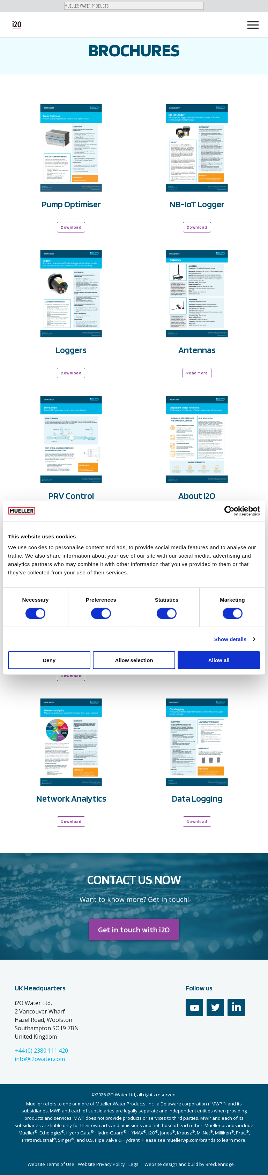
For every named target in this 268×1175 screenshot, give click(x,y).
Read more (197, 372)
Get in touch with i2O (134, 929)
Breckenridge (220, 1164)
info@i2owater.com (40, 1059)
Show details (230, 639)
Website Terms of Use (51, 1164)
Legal (134, 1164)
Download (71, 227)
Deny (49, 660)
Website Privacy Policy (101, 1164)
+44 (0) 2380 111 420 (41, 1050)
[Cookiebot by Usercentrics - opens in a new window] (229, 511)
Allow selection (134, 660)
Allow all (219, 660)
